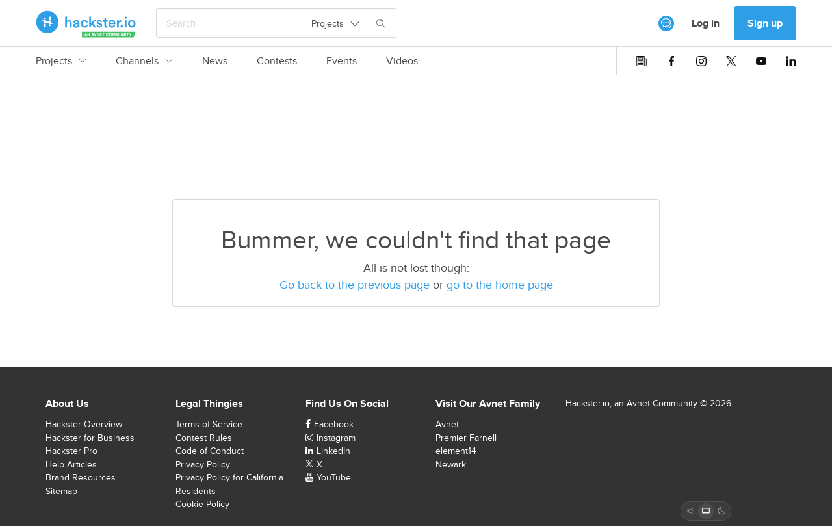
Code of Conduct (210, 450)
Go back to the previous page (355, 284)
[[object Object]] (666, 23)
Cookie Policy (202, 503)
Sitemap (61, 490)
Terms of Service (209, 423)
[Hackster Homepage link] (86, 23)
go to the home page (500, 284)
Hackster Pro (72, 450)
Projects (61, 61)
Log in (706, 23)
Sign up (765, 23)
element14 (456, 450)
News (215, 61)
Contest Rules (204, 437)
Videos (402, 61)
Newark (451, 464)
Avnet (447, 423)
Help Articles (71, 464)
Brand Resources (81, 477)
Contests (277, 61)
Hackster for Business (90, 437)
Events (341, 61)
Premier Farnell (466, 437)
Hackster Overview (84, 423)
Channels (144, 61)
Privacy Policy (203, 464)
